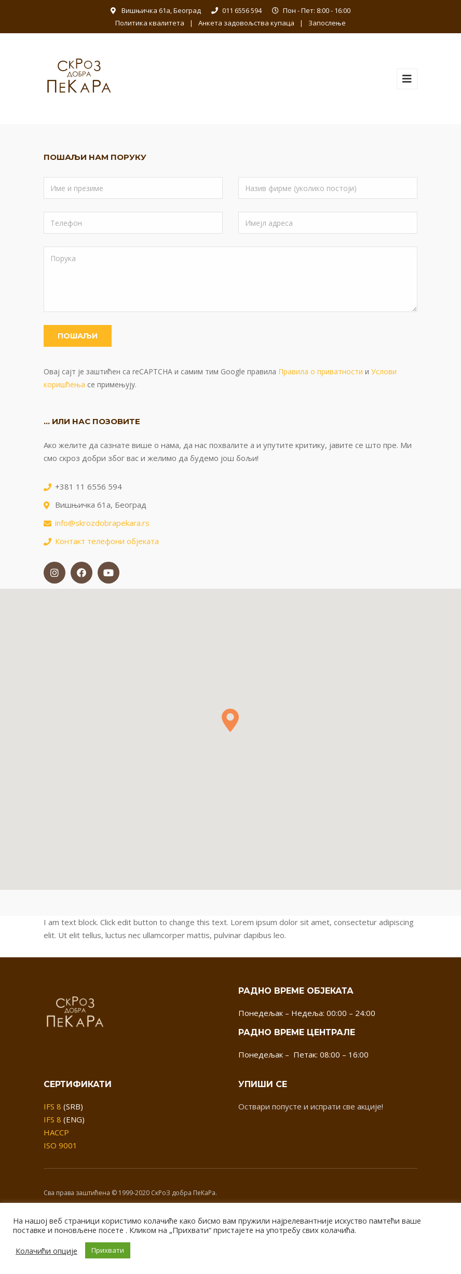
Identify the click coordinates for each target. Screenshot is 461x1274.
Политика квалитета (149, 23)
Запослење (327, 23)
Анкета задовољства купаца (246, 23)
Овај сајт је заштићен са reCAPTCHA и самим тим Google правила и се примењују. (220, 378)
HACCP (56, 1132)
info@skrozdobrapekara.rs (102, 523)
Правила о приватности (320, 371)
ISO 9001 (60, 1145)
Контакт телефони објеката (107, 541)
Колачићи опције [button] (46, 1250)
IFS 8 (52, 1106)
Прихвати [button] (107, 1250)
